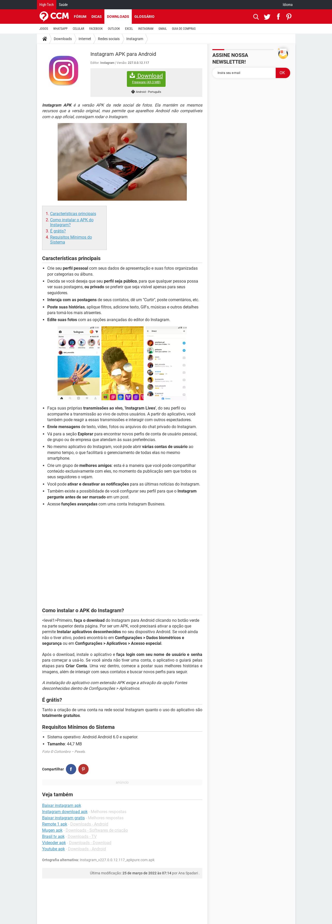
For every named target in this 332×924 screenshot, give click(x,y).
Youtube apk (53, 848)
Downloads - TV (82, 836)
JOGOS (44, 29)
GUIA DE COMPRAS (184, 29)
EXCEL (129, 29)
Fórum (80, 16)
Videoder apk (54, 842)
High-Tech (47, 5)
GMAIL (163, 29)
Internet (85, 39)
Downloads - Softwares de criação (97, 830)
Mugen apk (52, 830)
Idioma (288, 5)
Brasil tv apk (53, 836)
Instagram (134, 39)
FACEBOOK (96, 29)
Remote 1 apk (54, 824)
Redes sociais (109, 39)
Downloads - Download (90, 842)
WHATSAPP (60, 29)
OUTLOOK (114, 29)
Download (146, 78)
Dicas (96, 16)
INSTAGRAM (145, 29)
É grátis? (58, 231)
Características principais (73, 213)
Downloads (118, 16)
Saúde (63, 5)
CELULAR (78, 29)
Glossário (144, 16)
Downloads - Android (89, 824)
